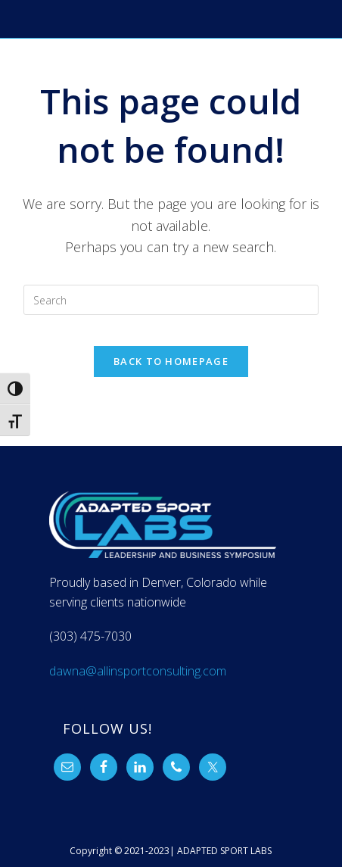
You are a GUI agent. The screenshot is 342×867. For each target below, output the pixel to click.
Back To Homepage (171, 361)
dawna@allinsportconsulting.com (137, 671)
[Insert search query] (171, 300)
